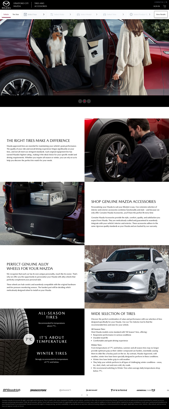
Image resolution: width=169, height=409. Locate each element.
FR (166, 2)
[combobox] (34, 14)
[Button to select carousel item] (80, 101)
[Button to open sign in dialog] (156, 6)
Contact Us (158, 2)
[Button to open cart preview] (165, 6)
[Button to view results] (161, 14)
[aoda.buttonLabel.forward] (127, 395)
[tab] (6, 14)
